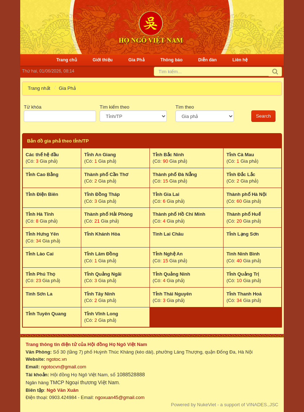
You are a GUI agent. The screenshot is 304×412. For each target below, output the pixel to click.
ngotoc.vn (57, 359)
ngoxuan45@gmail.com (119, 397)
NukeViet (206, 404)
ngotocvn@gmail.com (63, 366)
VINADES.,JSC (262, 404)
